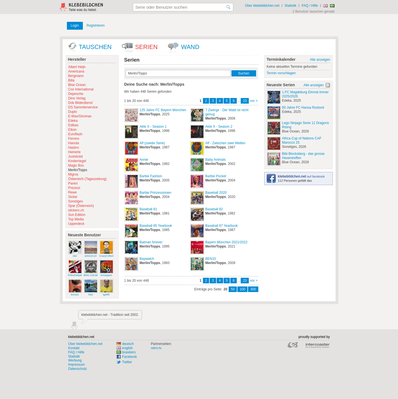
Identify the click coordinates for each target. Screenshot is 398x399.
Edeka (73, 121)
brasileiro (126, 352)
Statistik (290, 6)
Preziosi (74, 188)
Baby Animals (215, 160)
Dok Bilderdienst (80, 103)
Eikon (72, 130)
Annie (144, 160)
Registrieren (95, 25)
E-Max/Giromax (80, 116)
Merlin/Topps (77, 170)
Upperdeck (76, 224)
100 (242, 289)
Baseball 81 (148, 209)
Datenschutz (77, 369)
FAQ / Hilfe (310, 6)
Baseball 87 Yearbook (221, 226)
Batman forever (151, 242)
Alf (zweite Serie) (152, 143)
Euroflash (75, 134)
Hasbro (73, 148)
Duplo (72, 112)
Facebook (129, 357)
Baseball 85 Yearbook (156, 226)
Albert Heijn (77, 67)
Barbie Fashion (151, 176)
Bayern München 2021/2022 (226, 242)
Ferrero (73, 139)
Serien (146, 46)
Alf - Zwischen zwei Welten (225, 143)
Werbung (75, 360)
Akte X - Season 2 (219, 127)
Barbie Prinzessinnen (155, 193)
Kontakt (74, 348)
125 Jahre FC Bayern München (163, 110)
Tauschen (95, 46)
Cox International (81, 89)
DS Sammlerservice (83, 107)
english (124, 348)
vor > (253, 101)
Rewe (72, 192)
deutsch (125, 344)
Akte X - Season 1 (153, 127)
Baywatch (147, 259)
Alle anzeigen (320, 60)
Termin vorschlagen (281, 73)
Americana (76, 71)
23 (245, 101)
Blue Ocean (77, 85)
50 (233, 289)
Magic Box (76, 165)
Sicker (73, 197)
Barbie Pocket (215, 176)
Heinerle (74, 152)
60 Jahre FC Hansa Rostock (303, 107)
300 (253, 289)
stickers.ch (76, 210)
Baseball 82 (214, 209)
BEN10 (210, 259)
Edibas (73, 125)
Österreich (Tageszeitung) (87, 179)
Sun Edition (76, 215)
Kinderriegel (77, 161)
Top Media (76, 219)
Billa (71, 80)
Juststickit (75, 156)
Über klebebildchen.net (262, 6)
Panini (73, 183)
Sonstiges (75, 201)
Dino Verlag (77, 98)
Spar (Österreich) (81, 206)
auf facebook (301, 176)
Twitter (127, 362)
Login (75, 25)
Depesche (75, 94)
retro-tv (156, 348)
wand (190, 46)
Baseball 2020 (216, 193)
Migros (73, 174)
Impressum (76, 365)
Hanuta (73, 143)
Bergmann (76, 76)
